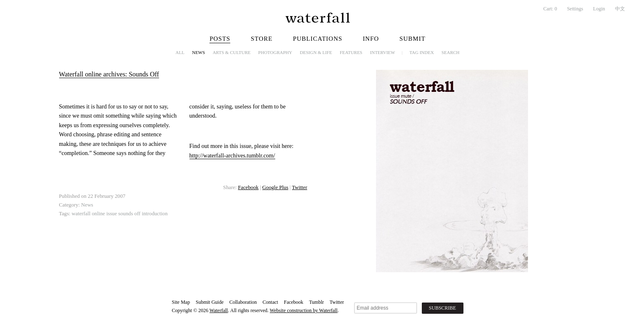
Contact (270, 302)
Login (599, 9)
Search (450, 52)
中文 (620, 9)
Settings (575, 9)
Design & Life (316, 52)
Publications (317, 38)
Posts (219, 38)
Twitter (299, 187)
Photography (275, 52)
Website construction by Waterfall (304, 310)
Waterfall (218, 310)
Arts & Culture (232, 52)
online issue (104, 214)
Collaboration (243, 302)
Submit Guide (210, 302)
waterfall (81, 214)
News (198, 52)
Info (371, 38)
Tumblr (316, 302)
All (180, 52)
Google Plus (275, 187)
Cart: (550, 9)
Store (261, 38)
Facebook (248, 187)
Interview (382, 52)
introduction (154, 214)
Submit (412, 38)
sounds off (129, 214)
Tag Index (421, 52)
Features (351, 52)
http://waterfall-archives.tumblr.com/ (232, 156)
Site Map (181, 302)
